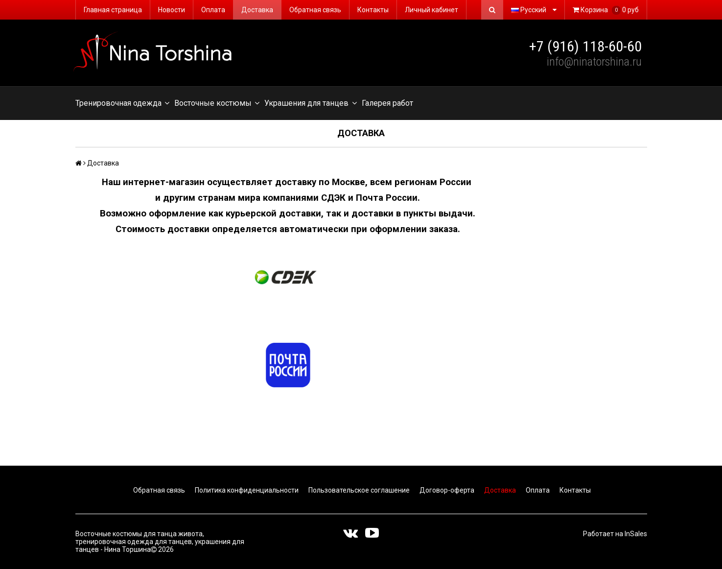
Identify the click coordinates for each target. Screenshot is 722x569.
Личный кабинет (431, 10)
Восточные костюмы (216, 103)
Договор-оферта (446, 490)
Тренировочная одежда (122, 103)
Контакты (373, 10)
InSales (636, 534)
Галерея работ (387, 103)
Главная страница (113, 10)
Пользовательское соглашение (358, 490)
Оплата (213, 10)
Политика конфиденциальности (246, 490)
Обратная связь (315, 10)
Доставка (257, 10)
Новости (171, 10)
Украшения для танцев (310, 103)
